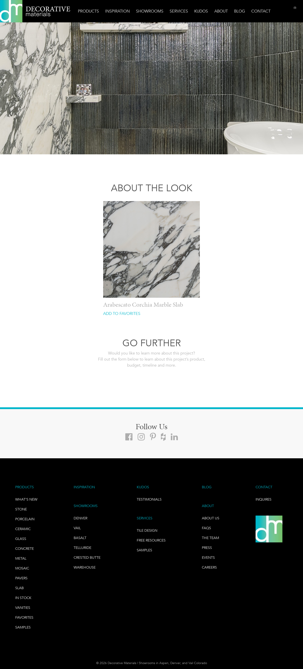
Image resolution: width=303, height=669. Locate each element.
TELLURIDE (82, 547)
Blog (239, 11)
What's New (26, 499)
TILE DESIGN (147, 530)
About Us (210, 518)
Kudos (201, 11)
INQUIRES (263, 499)
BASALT (80, 537)
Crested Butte (87, 557)
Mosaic (22, 568)
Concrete (24, 548)
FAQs (206, 528)
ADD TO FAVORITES (121, 313)
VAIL (77, 528)
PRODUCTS (24, 487)
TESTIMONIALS (149, 499)
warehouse (85, 567)
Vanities (22, 607)
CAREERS (209, 567)
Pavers (21, 578)
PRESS (207, 547)
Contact (261, 11)
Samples (23, 627)
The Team (210, 537)
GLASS (20, 538)
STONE (21, 509)
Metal (20, 558)
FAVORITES (24, 617)
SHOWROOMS (86, 505)
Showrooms (149, 11)
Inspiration (117, 11)
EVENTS (208, 557)
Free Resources (151, 540)
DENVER (80, 518)
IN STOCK (23, 597)
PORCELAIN (24, 519)
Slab (19, 588)
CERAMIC (23, 529)
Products (88, 11)
